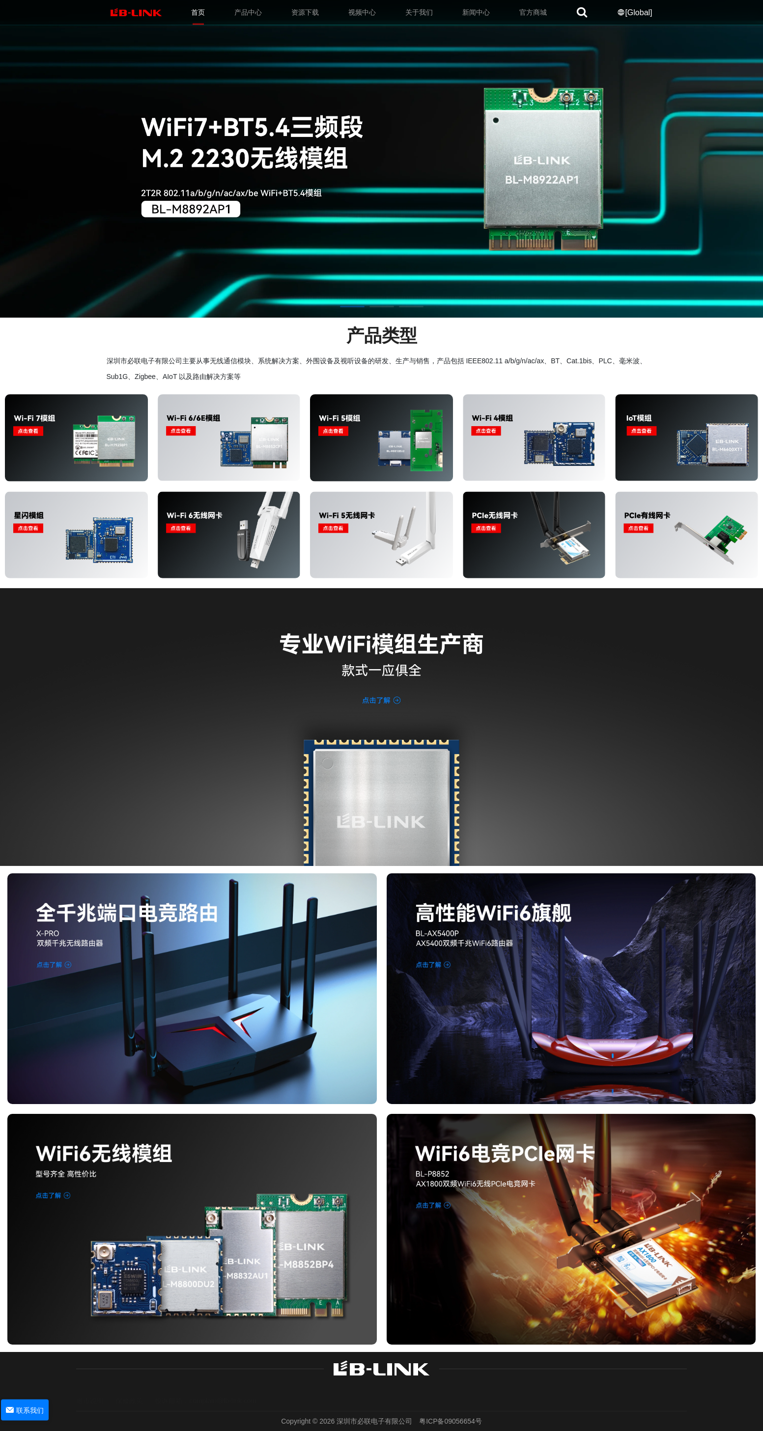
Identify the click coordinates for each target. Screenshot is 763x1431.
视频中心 (362, 12)
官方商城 (533, 12)
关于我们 (419, 12)
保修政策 (129, 1391)
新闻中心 (476, 12)
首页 (198, 12)
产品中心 (248, 12)
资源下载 (305, 12)
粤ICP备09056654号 (450, 1421)
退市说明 (90, 1391)
